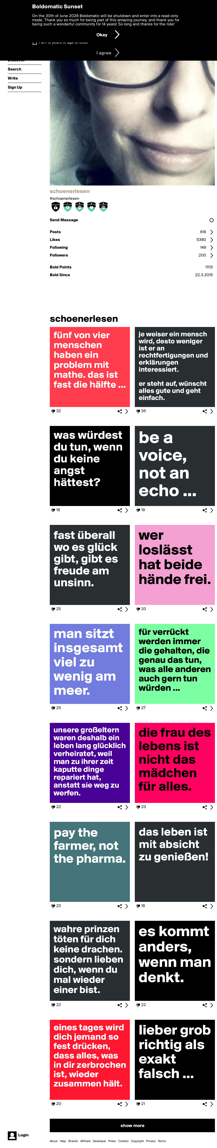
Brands (73, 1141)
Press (112, 1141)
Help (63, 1141)
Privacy (151, 1141)
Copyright (137, 1141)
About (54, 1141)
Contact (123, 1141)
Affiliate (85, 1141)
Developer (99, 1141)
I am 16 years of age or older (63, 42)
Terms (162, 1141)
